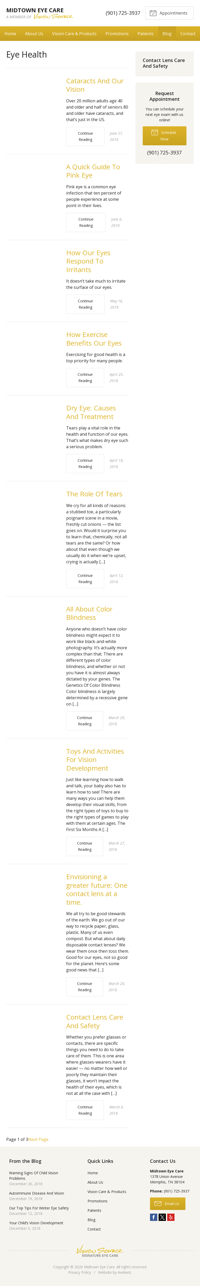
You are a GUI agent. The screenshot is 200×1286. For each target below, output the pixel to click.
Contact (188, 33)
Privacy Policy (79, 1272)
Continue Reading (85, 136)
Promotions (117, 33)
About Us (34, 33)
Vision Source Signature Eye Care (100, 1251)
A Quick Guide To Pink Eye (93, 171)
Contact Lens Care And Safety (94, 1021)
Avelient (124, 1272)
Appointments (168, 12)
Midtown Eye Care (99, 1266)
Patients (146, 33)
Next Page (38, 1139)
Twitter (162, 1217)
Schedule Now (163, 134)
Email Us (166, 1203)
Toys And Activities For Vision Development (95, 759)
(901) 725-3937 (122, 12)
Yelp (170, 1217)
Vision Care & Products (74, 33)
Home (10, 33)
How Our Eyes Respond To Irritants (88, 261)
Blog (167, 33)
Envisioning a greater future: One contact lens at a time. (96, 889)
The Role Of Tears (94, 493)
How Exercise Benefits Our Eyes (94, 339)
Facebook (153, 1217)
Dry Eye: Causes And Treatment (91, 412)
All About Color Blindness (89, 613)
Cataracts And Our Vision (95, 85)
